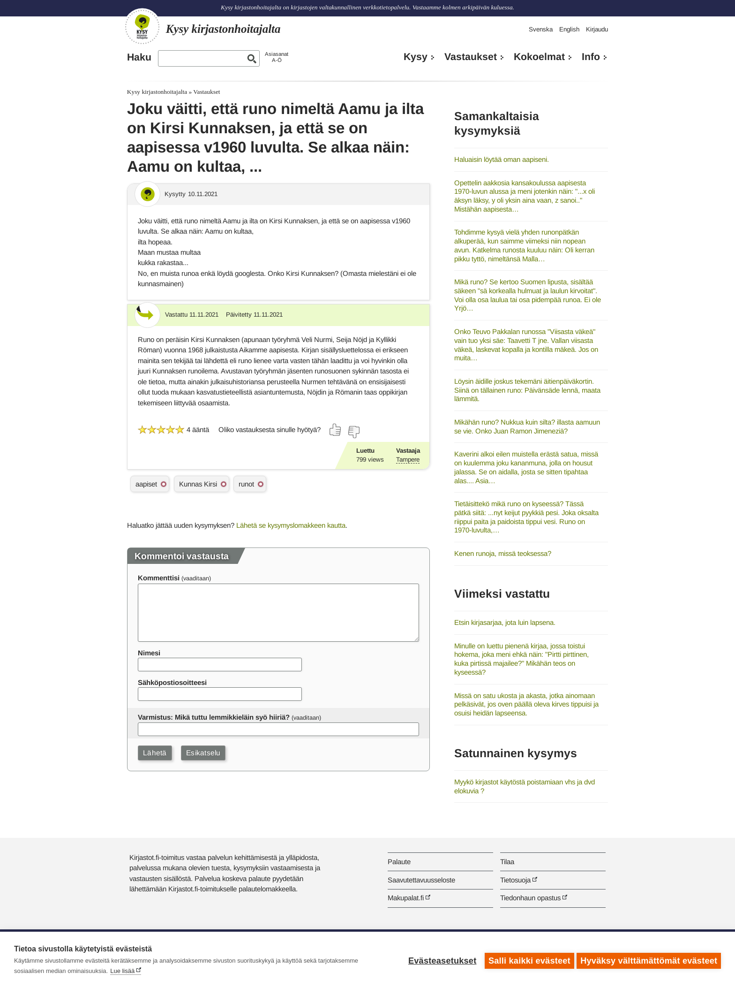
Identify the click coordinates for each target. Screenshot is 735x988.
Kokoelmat (539, 56)
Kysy (416, 56)
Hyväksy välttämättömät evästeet (648, 960)
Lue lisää (122, 970)
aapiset (146, 484)
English (569, 29)
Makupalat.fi (406, 898)
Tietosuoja (515, 880)
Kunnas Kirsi (198, 484)
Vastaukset (470, 56)
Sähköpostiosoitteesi (172, 682)
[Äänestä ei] (353, 432)
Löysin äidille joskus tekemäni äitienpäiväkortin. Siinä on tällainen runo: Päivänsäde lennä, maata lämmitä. (527, 390)
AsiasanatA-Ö (276, 57)
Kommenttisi (159, 578)
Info (591, 56)
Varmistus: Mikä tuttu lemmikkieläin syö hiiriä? (214, 717)
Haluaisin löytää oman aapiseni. (501, 159)
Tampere (408, 459)
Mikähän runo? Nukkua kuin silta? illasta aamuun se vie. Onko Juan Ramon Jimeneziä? (527, 426)
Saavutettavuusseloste (421, 880)
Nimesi (149, 653)
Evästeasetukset (440, 960)
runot (246, 484)
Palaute (399, 862)
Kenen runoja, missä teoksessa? (502, 553)
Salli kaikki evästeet (528, 960)
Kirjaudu (597, 29)
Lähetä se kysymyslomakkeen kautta (290, 525)
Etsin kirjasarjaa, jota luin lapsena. (504, 622)
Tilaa (507, 862)
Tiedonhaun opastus (530, 898)
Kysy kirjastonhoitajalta (157, 91)
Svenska (541, 29)
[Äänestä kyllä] (336, 430)
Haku (139, 57)
